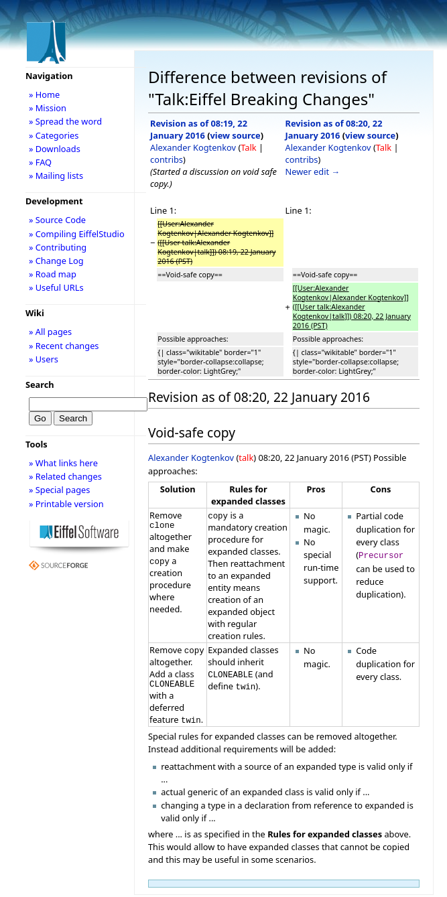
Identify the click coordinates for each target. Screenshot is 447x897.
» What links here (63, 463)
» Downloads (54, 149)
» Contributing (57, 247)
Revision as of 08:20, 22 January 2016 (334, 129)
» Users (43, 359)
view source (235, 135)
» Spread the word (65, 121)
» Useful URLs (56, 287)
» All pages (50, 332)
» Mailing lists (56, 175)
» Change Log (56, 261)
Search (39, 384)
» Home (44, 94)
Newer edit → (312, 171)
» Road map (52, 274)
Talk (248, 147)
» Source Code (57, 220)
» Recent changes (64, 346)
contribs (166, 159)
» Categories (54, 135)
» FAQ (40, 162)
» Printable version (66, 504)
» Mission (47, 108)
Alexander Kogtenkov (193, 147)
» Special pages (59, 490)
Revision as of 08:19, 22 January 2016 (198, 129)
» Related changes (65, 476)
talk (246, 458)
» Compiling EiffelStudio (77, 234)
